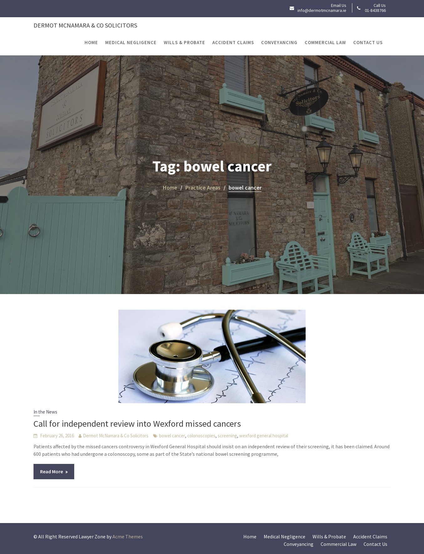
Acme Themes (127, 536)
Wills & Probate (184, 42)
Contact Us (368, 42)
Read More (51, 471)
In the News (45, 412)
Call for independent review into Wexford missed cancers (137, 423)
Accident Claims (233, 42)
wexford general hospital (263, 436)
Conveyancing (279, 42)
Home (91, 42)
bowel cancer (172, 436)
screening (227, 436)
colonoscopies (201, 436)
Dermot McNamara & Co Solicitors (85, 25)
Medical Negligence (131, 42)
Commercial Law (325, 42)
